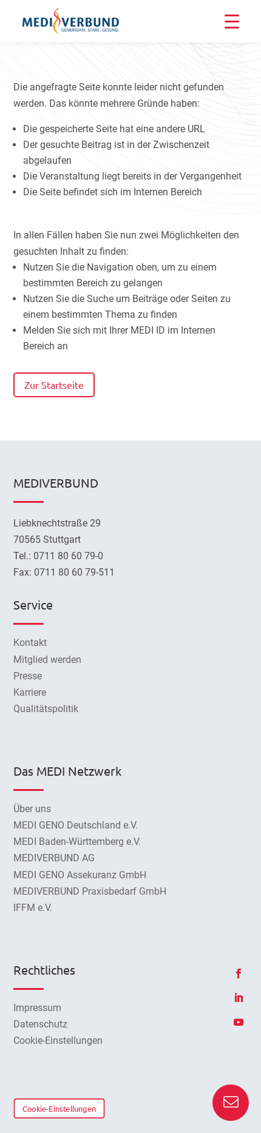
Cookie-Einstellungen (59, 1108)
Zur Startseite (54, 384)
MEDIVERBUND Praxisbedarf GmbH (89, 891)
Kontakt (30, 642)
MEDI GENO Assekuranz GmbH (79, 875)
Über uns (32, 809)
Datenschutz (40, 1024)
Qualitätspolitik (45, 708)
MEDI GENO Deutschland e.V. (75, 825)
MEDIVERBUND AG (54, 858)
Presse (27, 676)
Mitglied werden (47, 659)
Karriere (29, 692)
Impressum (37, 1008)
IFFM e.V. (32, 907)
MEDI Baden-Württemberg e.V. (77, 841)
